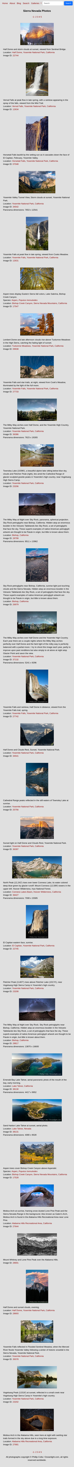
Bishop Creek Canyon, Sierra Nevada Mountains (34, 303)
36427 (16, 895)
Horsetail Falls (18, 161)
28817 (16, 1043)
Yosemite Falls (19, 257)
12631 (16, 260)
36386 (16, 434)
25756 (16, 810)
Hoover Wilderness (42, 892)
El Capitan (17, 945)
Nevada (27, 1128)
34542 (16, 207)
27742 (16, 716)
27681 (16, 1444)
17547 (16, 306)
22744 (16, 55)
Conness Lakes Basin (22, 892)
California (50, 52)
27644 (16, 1226)
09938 (16, 349)
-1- (33, 17)
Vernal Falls (17, 106)
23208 (16, 991)
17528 (16, 1177)
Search (26, 3)
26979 (16, 604)
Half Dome (17, 52)
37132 (16, 659)
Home (5, 3)
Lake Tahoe (17, 1086)
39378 (16, 1359)
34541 (16, 756)
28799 (16, 538)
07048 (16, 164)
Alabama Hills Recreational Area (27, 1223)
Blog (19, 3)
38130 (16, 1089)
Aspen (15, 300)
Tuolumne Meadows (21, 346)
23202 (16, 1402)
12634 (16, 109)
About (12, 3)
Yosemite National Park (34, 52)
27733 (16, 391)
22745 (16, 949)
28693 (16, 1313)
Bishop (15, 535)
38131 (16, 1132)
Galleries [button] (35, 3)
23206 (16, 486)
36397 (16, 849)
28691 (16, 1263)
